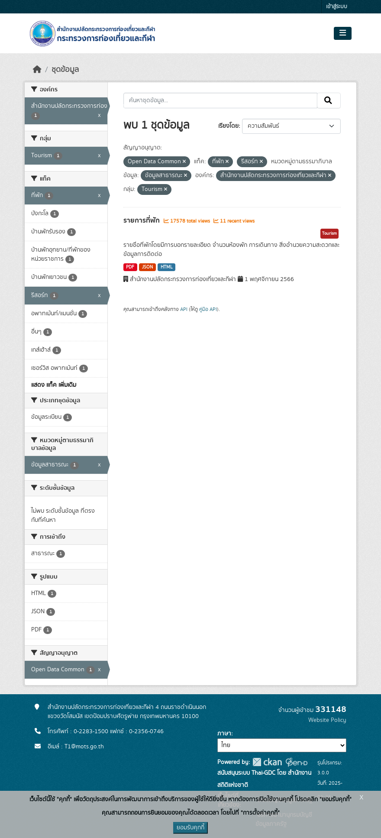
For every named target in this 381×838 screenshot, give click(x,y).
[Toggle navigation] (343, 33)
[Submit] (329, 100)
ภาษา (224, 733)
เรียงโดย (228, 126)
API (183, 309)
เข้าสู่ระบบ (336, 7)
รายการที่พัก (142, 220)
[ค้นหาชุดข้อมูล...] (220, 100)
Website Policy (327, 720)
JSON (147, 267)
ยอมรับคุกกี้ (190, 827)
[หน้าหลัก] (37, 69)
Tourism (329, 233)
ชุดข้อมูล (65, 69)
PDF (130, 267)
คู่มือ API (208, 309)
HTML (167, 267)
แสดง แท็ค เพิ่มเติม (53, 385)
